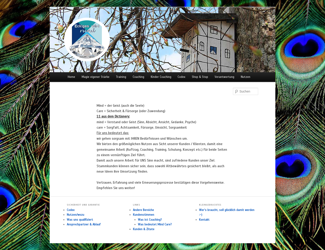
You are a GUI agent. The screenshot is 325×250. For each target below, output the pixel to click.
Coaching (138, 77)
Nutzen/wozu (75, 215)
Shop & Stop (200, 77)
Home (71, 77)
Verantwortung (224, 77)
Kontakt (204, 220)
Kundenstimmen (143, 215)
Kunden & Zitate (143, 229)
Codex (181, 77)
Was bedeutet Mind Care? (155, 224)
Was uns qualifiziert (80, 220)
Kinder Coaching (161, 77)
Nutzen (245, 77)
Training (121, 77)
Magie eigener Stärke (95, 77)
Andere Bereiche (143, 210)
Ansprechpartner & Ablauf (83, 224)
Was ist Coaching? (150, 220)
